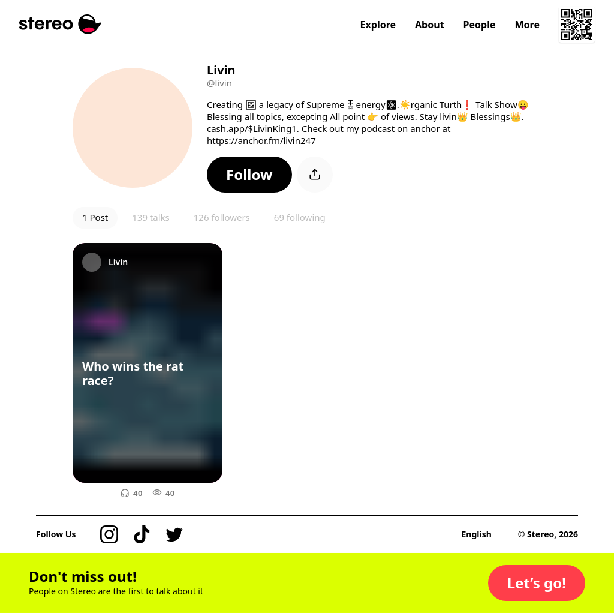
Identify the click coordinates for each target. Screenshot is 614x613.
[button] (249, 175)
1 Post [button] (95, 217)
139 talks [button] (151, 217)
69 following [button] (300, 217)
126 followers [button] (222, 217)
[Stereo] (60, 24)
